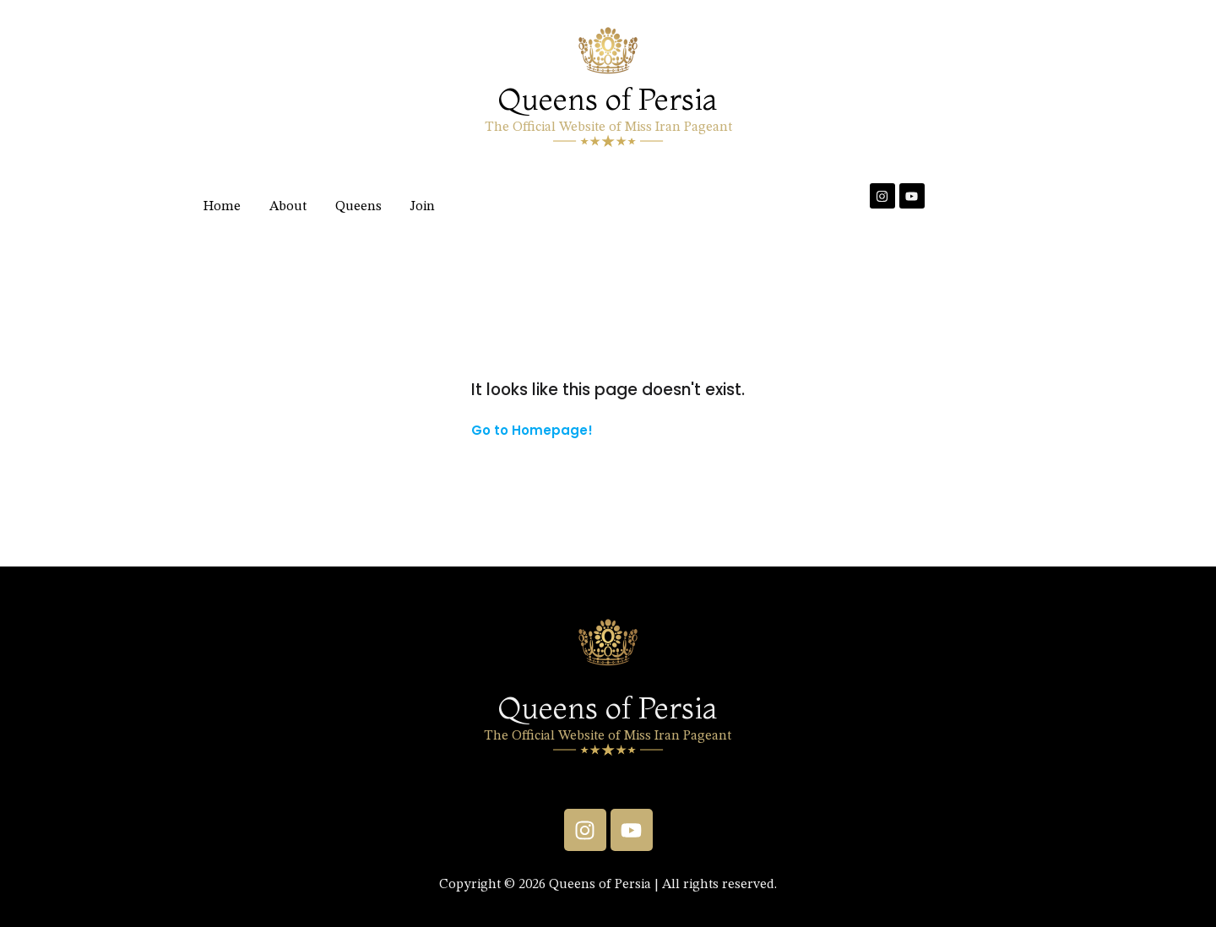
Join (422, 207)
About (288, 207)
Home (222, 207)
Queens (358, 207)
